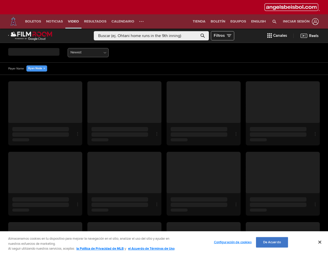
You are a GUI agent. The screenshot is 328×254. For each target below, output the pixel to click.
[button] (274, 21)
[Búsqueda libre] (151, 35)
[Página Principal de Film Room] (30, 36)
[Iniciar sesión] (300, 21)
